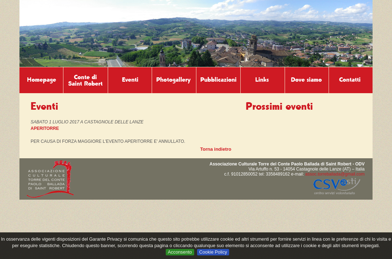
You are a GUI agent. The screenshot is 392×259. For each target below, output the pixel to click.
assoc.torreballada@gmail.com (335, 174)
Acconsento (180, 252)
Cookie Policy (213, 252)
